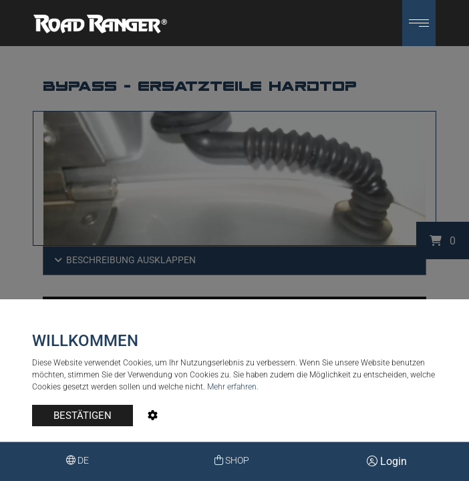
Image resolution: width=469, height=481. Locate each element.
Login (387, 461)
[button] (419, 23)
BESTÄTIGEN (82, 416)
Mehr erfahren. (233, 386)
